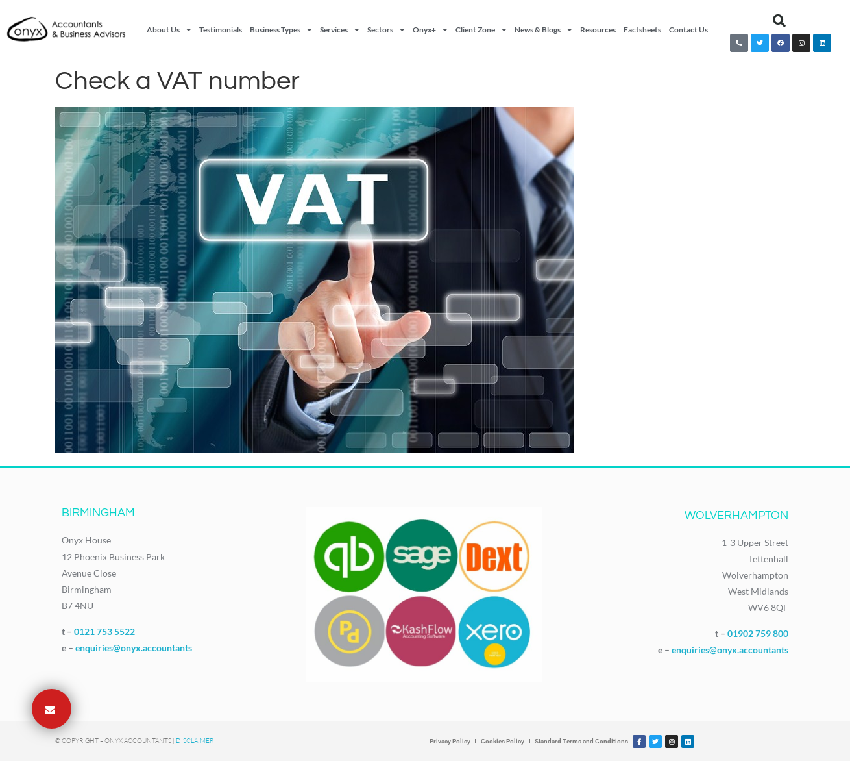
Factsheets (642, 29)
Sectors (386, 29)
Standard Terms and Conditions (581, 741)
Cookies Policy (502, 741)
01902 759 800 (757, 633)
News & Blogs (543, 29)
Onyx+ (430, 29)
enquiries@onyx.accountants (133, 647)
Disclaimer (194, 740)
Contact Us (688, 29)
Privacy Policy (450, 741)
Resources (598, 29)
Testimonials (220, 29)
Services (339, 29)
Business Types (281, 29)
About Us (169, 29)
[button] (779, 21)
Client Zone (481, 29)
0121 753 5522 (104, 631)
